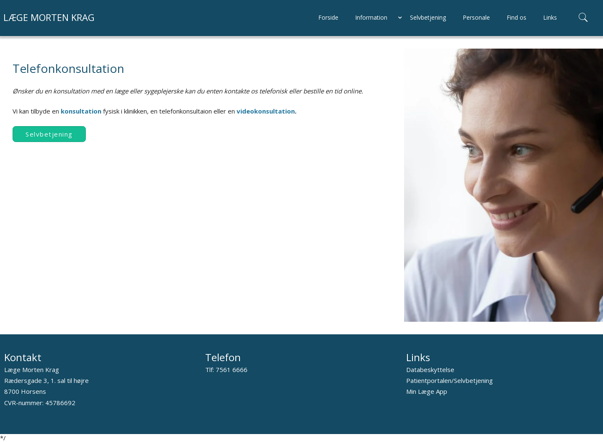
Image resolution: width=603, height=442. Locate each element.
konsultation (82, 111)
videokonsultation (266, 111)
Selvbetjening (49, 134)
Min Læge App (426, 391)
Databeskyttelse (430, 369)
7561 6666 (231, 369)
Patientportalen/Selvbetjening (449, 380)
